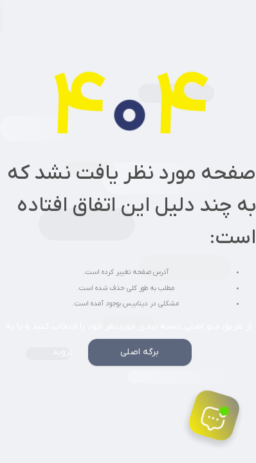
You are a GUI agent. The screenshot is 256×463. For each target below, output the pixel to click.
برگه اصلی (139, 352)
